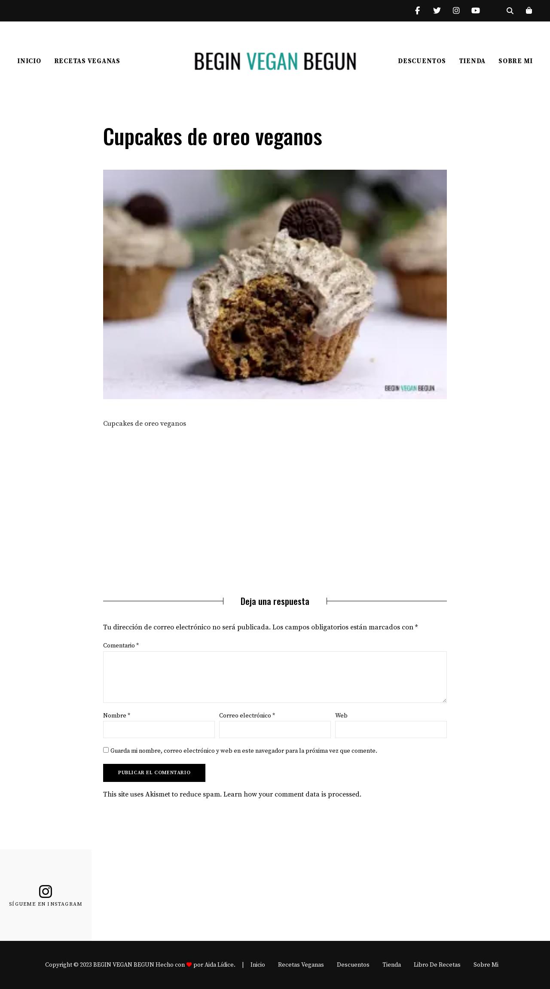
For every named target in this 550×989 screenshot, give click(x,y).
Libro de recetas (437, 965)
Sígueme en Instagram (45, 904)
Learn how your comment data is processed (291, 794)
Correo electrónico (247, 716)
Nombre (116, 716)
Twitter (436, 10)
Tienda (472, 61)
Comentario (121, 646)
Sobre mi (515, 61)
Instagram (456, 10)
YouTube (475, 10)
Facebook (417, 10)
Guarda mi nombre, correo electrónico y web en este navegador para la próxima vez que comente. (243, 751)
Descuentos (422, 61)
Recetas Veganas (87, 61)
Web (341, 716)
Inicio (29, 61)
